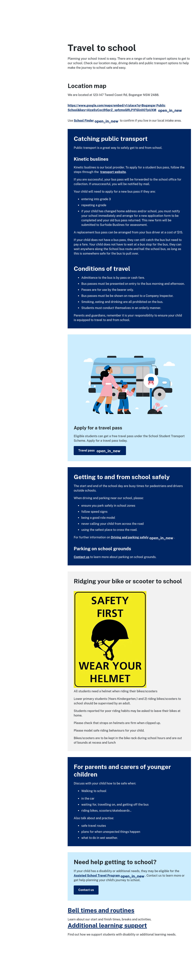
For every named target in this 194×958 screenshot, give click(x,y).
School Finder (96, 120)
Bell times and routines (101, 910)
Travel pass (99, 451)
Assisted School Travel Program (109, 875)
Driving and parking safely (142, 537)
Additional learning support (107, 925)
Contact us (81, 557)
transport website (113, 172)
